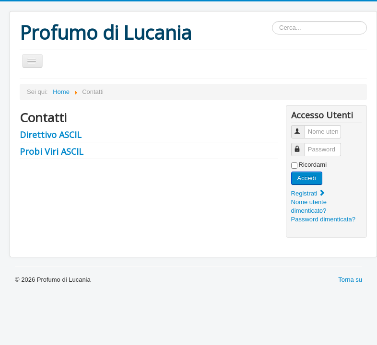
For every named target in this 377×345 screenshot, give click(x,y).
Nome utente (302, 127)
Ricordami (313, 164)
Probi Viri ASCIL (51, 151)
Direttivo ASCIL (51, 134)
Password (302, 145)
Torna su (350, 279)
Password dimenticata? (323, 219)
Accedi (306, 178)
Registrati (308, 193)
